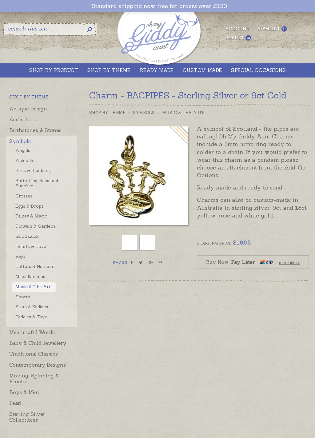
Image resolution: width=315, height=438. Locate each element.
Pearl (15, 403)
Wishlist (271, 29)
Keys (20, 256)
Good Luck (27, 236)
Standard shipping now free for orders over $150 (159, 6)
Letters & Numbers (35, 266)
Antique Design (28, 109)
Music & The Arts (34, 286)
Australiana (23, 119)
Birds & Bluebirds (33, 170)
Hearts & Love (30, 246)
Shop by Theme (107, 112)
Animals (24, 160)
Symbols (20, 141)
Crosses (23, 196)
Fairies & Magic (31, 216)
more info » (289, 262)
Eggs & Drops (29, 206)
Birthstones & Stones (35, 130)
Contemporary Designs (37, 365)
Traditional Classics (33, 354)
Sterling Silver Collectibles (27, 417)
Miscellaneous (30, 276)
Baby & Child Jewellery (37, 343)
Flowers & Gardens (35, 226)
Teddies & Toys (31, 317)
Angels (22, 150)
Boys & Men (24, 392)
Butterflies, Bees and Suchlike (36, 183)
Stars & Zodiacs (31, 306)
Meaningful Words (32, 332)
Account (237, 28)
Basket (238, 38)
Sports (22, 297)
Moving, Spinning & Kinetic (34, 378)
